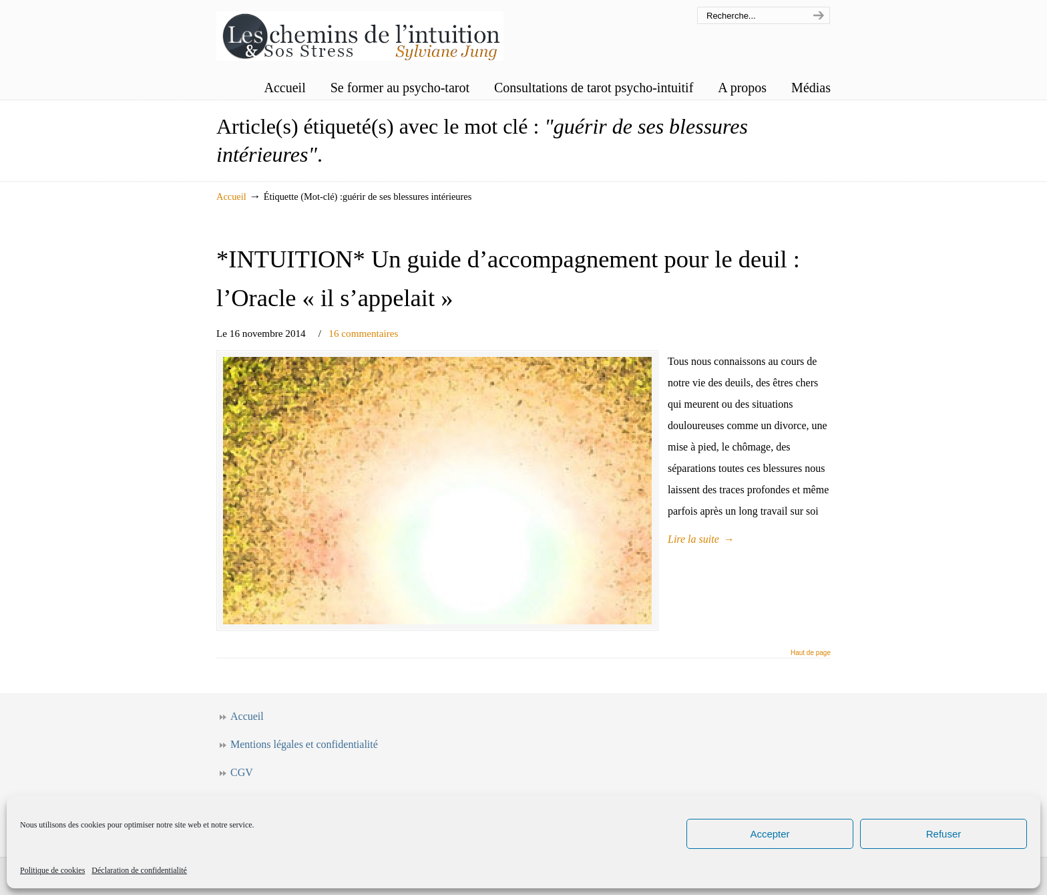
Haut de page (811, 653)
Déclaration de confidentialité (139, 870)
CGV (241, 772)
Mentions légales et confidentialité (304, 744)
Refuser (944, 834)
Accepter (769, 834)
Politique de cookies (52, 870)
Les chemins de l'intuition (359, 32)
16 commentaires (363, 333)
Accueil (231, 196)
